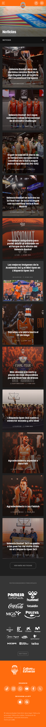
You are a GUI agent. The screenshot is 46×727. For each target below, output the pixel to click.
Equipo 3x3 (17, 126)
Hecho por (9, 720)
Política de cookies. (18, 715)
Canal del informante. (21, 717)
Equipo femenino (17, 469)
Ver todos (23, 654)
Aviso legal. (28, 713)
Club (17, 255)
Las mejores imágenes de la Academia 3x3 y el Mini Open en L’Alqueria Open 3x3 (23, 268)
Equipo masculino (17, 83)
